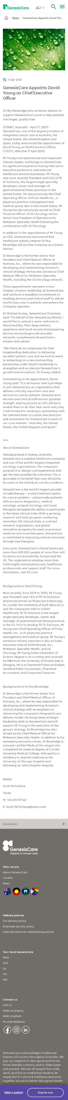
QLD (5, 963)
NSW (6, 957)
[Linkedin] (25, 1029)
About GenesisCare (15, 872)
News (15, 17)
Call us (7, 1005)
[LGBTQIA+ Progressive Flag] (34, 891)
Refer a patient (12, 1016)
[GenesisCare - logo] (16, 7)
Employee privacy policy (18, 926)
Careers (8, 877)
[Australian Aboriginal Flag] (16, 891)
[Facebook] (7, 1029)
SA (4, 968)
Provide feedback (14, 1021)
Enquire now (45, 1092)
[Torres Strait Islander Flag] (25, 891)
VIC (5, 974)
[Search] (53, 6)
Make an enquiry (13, 1010)
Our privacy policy (14, 920)
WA (5, 979)
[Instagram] (16, 1029)
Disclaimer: (34, 824)
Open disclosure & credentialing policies (28, 932)
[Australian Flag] (7, 891)
